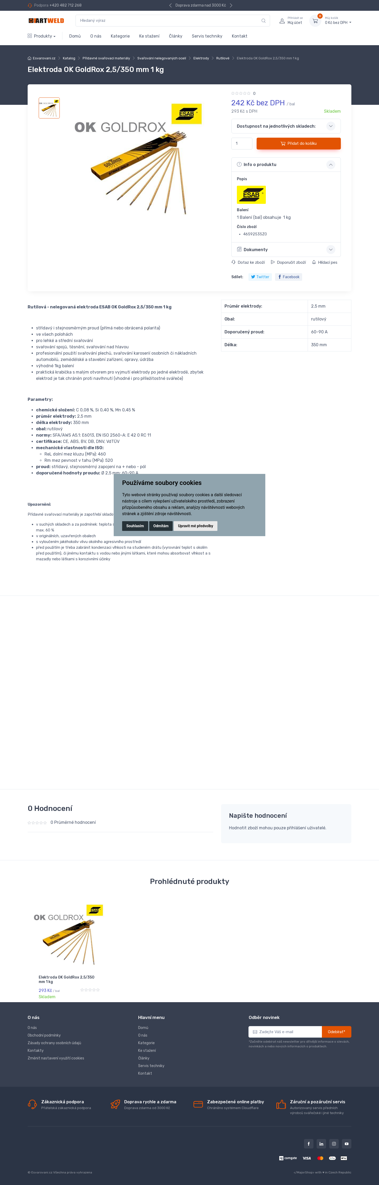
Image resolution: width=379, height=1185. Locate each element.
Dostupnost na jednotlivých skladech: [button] (276, 126)
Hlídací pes (324, 262)
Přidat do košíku (299, 143)
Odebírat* (336, 1031)
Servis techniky (207, 36)
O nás (95, 36)
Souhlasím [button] (135, 526)
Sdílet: (237, 277)
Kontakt (239, 36)
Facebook (289, 277)
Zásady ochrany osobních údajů (54, 1043)
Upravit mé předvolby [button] (195, 526)
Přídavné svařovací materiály (106, 58)
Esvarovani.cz (44, 58)
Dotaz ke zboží (248, 262)
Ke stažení (149, 36)
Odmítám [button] (161, 526)
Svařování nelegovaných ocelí (161, 58)
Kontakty (36, 1050)
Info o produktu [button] (256, 164)
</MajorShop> (304, 1172)
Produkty (40, 36)
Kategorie (120, 36)
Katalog (69, 58)
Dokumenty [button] (252, 249)
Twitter (260, 277)
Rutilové (223, 58)
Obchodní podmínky (44, 1035)
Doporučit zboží (288, 262)
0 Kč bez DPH (338, 20)
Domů (75, 36)
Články (175, 36)
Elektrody (201, 58)
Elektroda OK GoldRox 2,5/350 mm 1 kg (66, 979)
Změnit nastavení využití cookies (56, 1058)
